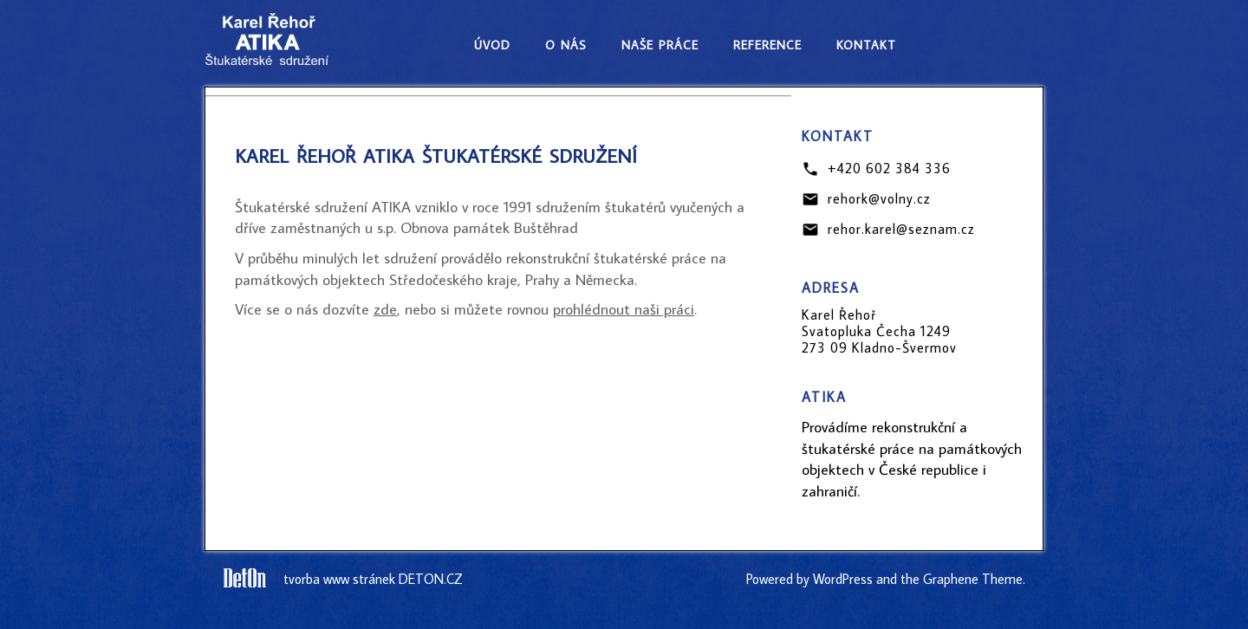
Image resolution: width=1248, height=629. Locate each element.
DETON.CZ (431, 578)
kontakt (866, 43)
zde (385, 309)
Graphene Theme (973, 578)
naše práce (660, 43)
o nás (566, 43)
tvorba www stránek (339, 578)
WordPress (843, 578)
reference (767, 43)
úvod (492, 43)
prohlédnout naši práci (623, 309)
